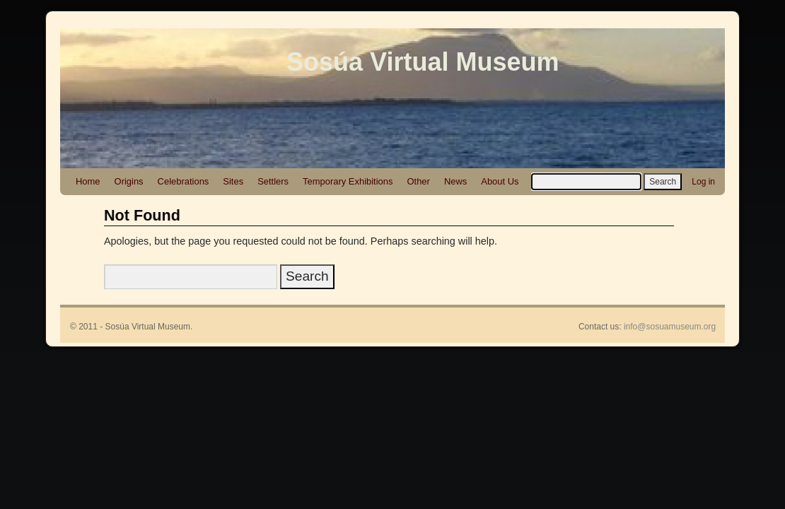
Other (418, 181)
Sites (233, 181)
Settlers (273, 181)
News (455, 181)
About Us (499, 181)
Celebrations (183, 181)
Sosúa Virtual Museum (422, 61)
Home (88, 181)
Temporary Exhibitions (347, 181)
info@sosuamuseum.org (670, 327)
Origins (129, 181)
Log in (703, 182)
